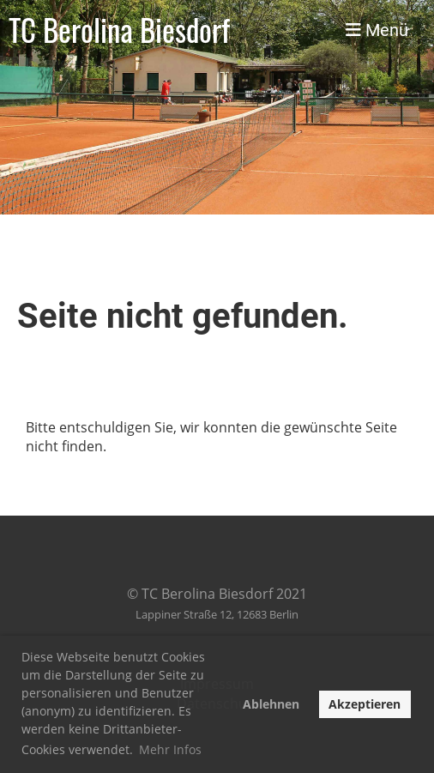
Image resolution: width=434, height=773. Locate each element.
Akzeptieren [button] (365, 704)
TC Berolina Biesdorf (119, 30)
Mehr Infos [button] (170, 749)
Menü (377, 30)
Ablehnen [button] (271, 704)
